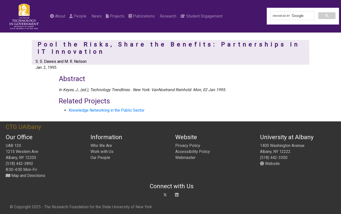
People (77, 16)
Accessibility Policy (192, 151)
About (57, 16)
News (96, 16)
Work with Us (102, 151)
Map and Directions (25, 175)
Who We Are (101, 145)
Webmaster (185, 157)
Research (167, 16)
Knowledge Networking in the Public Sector (106, 110)
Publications (141, 16)
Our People (100, 157)
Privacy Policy (187, 145)
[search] (292, 16)
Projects (115, 16)
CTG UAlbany (23, 126)
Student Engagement (201, 16)
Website (270, 163)
